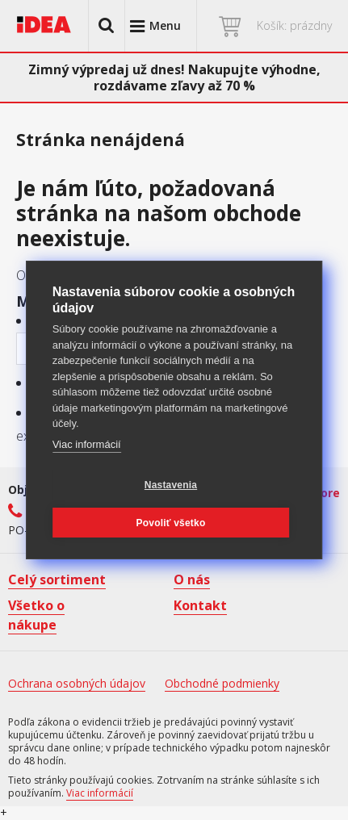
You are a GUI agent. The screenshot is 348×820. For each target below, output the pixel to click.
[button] (106, 26)
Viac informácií (86, 444)
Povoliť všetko (171, 523)
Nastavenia (171, 485)
